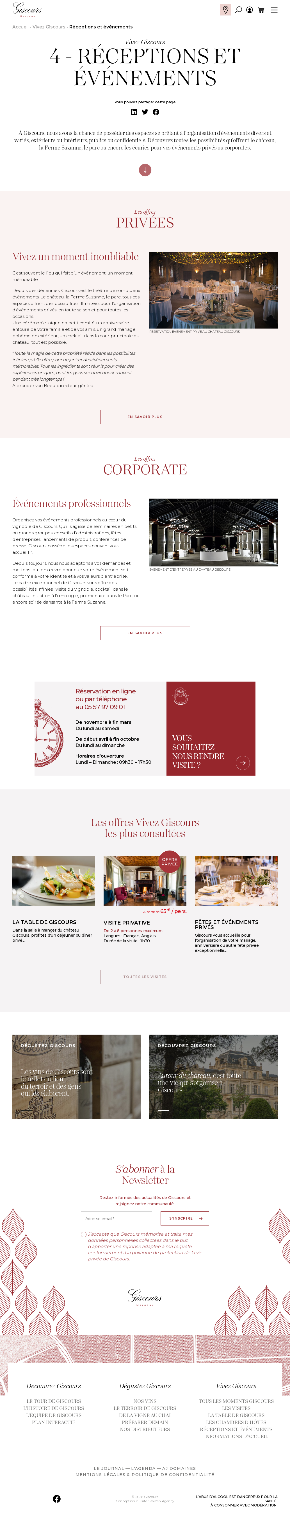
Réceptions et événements (236, 1432)
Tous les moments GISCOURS (236, 1404)
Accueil (20, 27)
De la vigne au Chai (145, 1418)
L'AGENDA (143, 1470)
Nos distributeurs (145, 1432)
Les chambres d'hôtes (236, 1425)
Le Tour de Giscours (54, 1404)
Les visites (236, 1411)
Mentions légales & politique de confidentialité (145, 1476)
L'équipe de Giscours (53, 1418)
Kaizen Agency (162, 1503)
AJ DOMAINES (179, 1470)
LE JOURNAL (109, 1470)
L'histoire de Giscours (53, 1411)
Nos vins (145, 1404)
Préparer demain (145, 1425)
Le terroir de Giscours (145, 1411)
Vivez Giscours (49, 27)
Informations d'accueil (236, 1439)
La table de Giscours (236, 1418)
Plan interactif (53, 1425)
